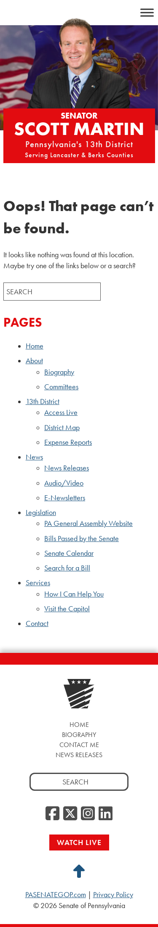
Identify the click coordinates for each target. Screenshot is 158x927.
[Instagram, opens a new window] (88, 814)
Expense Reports (68, 442)
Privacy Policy (113, 894)
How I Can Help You (74, 594)
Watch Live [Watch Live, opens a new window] (79, 842)
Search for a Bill (67, 568)
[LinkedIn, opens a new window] (105, 814)
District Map (62, 427)
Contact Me (79, 744)
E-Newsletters (64, 497)
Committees (61, 386)
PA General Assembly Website (88, 523)
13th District (42, 401)
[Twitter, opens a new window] (70, 814)
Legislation (41, 512)
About (34, 360)
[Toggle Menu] (147, 12)
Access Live (61, 412)
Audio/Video (63, 483)
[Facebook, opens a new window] (52, 814)
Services (38, 582)
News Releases (66, 468)
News (34, 457)
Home (34, 346)
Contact (37, 623)
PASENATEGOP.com (55, 894)
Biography (59, 372)
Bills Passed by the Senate (81, 538)
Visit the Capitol (67, 608)
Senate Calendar (69, 553)
